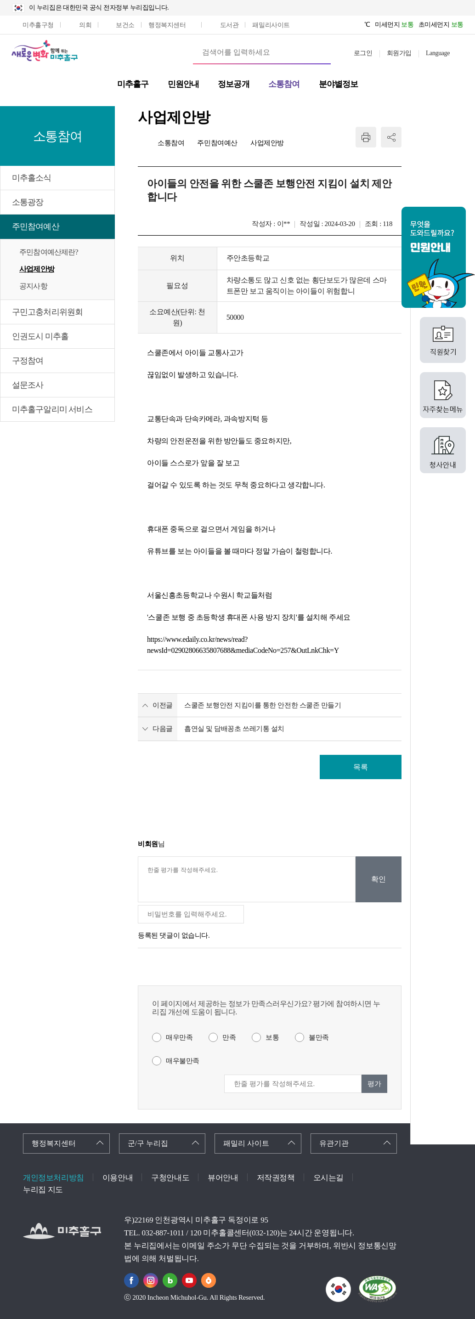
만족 (229, 1037)
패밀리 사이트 (246, 1143)
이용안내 (117, 1177)
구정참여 (27, 360)
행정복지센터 (54, 1143)
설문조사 (27, 385)
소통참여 (171, 143)
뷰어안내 (223, 1177)
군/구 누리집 (148, 1143)
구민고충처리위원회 (47, 312)
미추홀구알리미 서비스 (52, 409)
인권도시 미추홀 (40, 336)
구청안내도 (170, 1177)
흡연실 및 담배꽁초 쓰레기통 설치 (234, 728)
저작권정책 (276, 1177)
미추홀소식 (31, 177)
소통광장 (27, 202)
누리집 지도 (43, 1189)
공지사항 (33, 286)
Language (438, 53)
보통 (272, 1037)
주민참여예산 (35, 226)
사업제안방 (36, 269)
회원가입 (399, 53)
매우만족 (179, 1037)
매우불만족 (182, 1060)
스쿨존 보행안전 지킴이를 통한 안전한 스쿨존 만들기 (262, 705)
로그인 (363, 53)
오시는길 (328, 1177)
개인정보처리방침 (53, 1177)
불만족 (319, 1037)
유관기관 (334, 1143)
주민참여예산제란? (48, 252)
